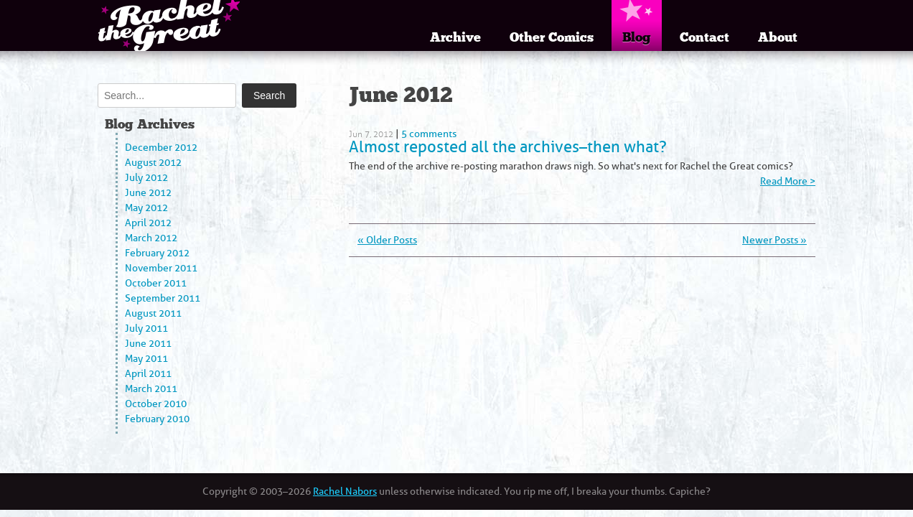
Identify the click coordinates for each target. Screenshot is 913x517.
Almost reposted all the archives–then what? (508, 147)
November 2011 (161, 268)
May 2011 (146, 359)
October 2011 (156, 283)
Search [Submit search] (269, 95)
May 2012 (146, 208)
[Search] (167, 95)
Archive (455, 38)
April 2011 (148, 374)
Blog (636, 38)
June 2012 (148, 193)
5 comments (428, 134)
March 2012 (151, 238)
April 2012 (148, 223)
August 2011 (153, 313)
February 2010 (157, 419)
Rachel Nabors (345, 491)
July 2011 (146, 328)
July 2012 (146, 178)
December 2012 (161, 147)
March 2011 (151, 389)
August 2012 (153, 163)
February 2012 (157, 253)
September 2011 (162, 298)
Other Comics (552, 38)
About (777, 38)
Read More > (787, 181)
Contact (704, 38)
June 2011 (148, 343)
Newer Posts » (774, 240)
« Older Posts (387, 240)
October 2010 (156, 404)
